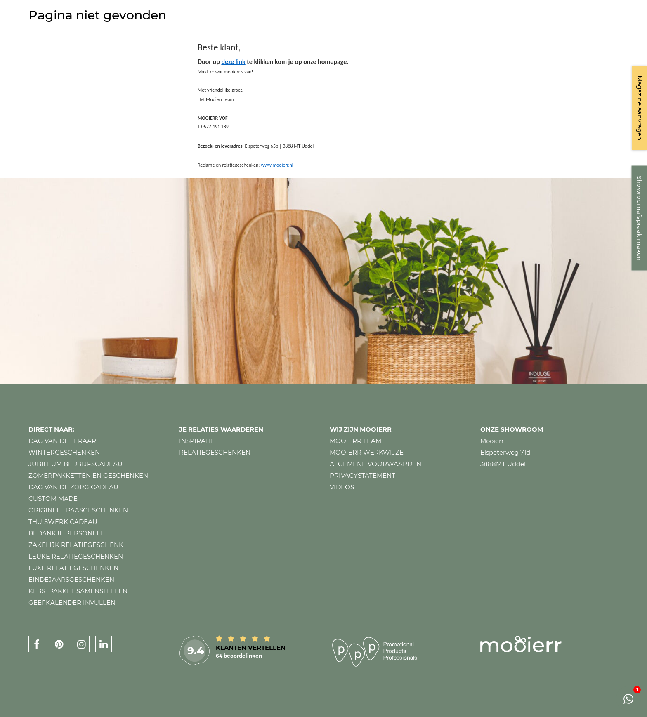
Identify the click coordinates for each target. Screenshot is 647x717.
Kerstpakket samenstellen (78, 591)
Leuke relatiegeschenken (75, 556)
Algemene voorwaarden (375, 464)
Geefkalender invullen (72, 602)
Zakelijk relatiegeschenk (75, 545)
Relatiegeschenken (214, 452)
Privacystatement (362, 475)
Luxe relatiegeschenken (73, 568)
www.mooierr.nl (277, 165)
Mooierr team (355, 441)
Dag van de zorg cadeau (73, 487)
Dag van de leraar (62, 441)
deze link (233, 62)
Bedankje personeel (66, 533)
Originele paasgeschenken (78, 510)
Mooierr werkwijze (367, 452)
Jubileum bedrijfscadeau (75, 464)
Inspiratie (197, 441)
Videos (342, 487)
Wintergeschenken (64, 452)
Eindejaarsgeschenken (71, 579)
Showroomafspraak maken (639, 218)
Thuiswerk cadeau (62, 522)
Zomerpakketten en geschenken (88, 475)
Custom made (53, 498)
